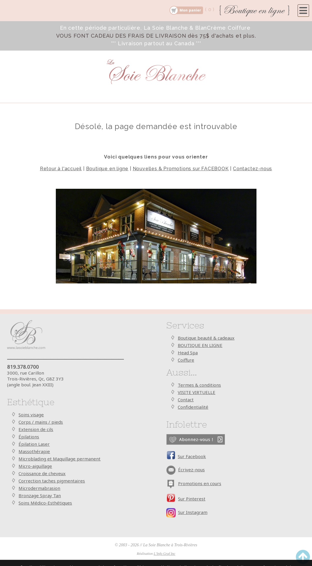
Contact (186, 400)
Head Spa (188, 352)
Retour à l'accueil (61, 168)
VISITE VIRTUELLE (196, 392)
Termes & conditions (199, 385)
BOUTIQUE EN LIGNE (200, 345)
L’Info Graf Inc (164, 554)
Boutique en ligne (107, 168)
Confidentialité (193, 407)
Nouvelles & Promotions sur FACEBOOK (181, 168)
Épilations (29, 437)
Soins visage (31, 415)
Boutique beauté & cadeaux (206, 338)
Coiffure (186, 360)
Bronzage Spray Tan (40, 495)
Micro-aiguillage (35, 466)
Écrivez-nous (191, 469)
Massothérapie (34, 451)
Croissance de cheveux (42, 473)
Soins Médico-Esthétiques (45, 503)
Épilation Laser (34, 444)
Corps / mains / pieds (41, 422)
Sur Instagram (192, 512)
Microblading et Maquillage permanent (59, 459)
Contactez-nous (252, 168)
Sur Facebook (192, 456)
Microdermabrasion (39, 488)
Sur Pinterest (191, 499)
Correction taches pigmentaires (52, 481)
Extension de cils (36, 429)
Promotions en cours (199, 483)
